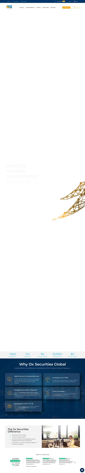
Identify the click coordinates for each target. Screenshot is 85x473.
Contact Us (69, 1)
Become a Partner (24, 1)
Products (38, 7)
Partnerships (46, 7)
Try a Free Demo (15, 1)
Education (53, 7)
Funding (8, 1)
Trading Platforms (30, 7)
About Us (22, 7)
